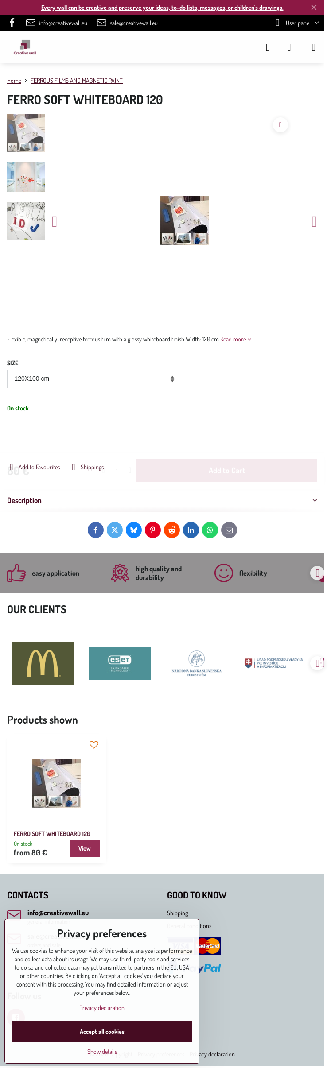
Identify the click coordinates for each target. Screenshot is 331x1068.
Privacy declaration (212, 1054)
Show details (102, 1051)
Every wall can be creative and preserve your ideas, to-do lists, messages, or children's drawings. (162, 7)
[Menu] (313, 47)
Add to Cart (227, 437)
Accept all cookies (102, 1031)
